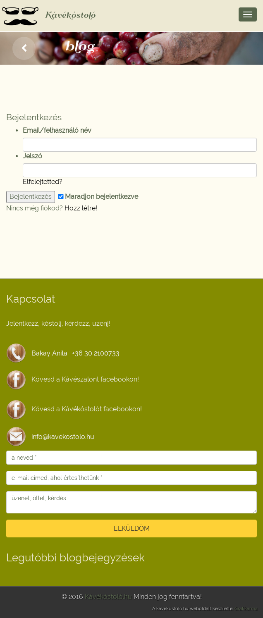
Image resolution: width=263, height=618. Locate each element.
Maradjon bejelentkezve (97, 196)
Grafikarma (246, 608)
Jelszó (32, 156)
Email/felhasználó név (57, 130)
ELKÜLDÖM (132, 528)
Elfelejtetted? (42, 182)
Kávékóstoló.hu (108, 597)
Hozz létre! (81, 208)
